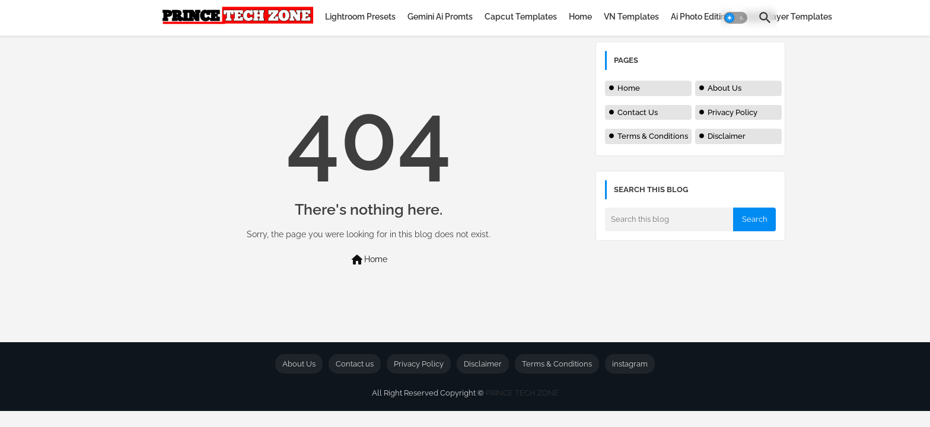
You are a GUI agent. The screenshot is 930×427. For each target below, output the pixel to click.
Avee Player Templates (787, 16)
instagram (630, 363)
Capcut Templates (521, 16)
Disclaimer (727, 136)
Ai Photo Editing (701, 16)
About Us (724, 88)
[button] (735, 18)
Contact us (355, 363)
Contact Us (637, 112)
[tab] (360, 16)
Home (580, 16)
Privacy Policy (732, 112)
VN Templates (631, 16)
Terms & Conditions (652, 136)
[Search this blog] (669, 219)
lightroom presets (360, 16)
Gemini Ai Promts (440, 16)
